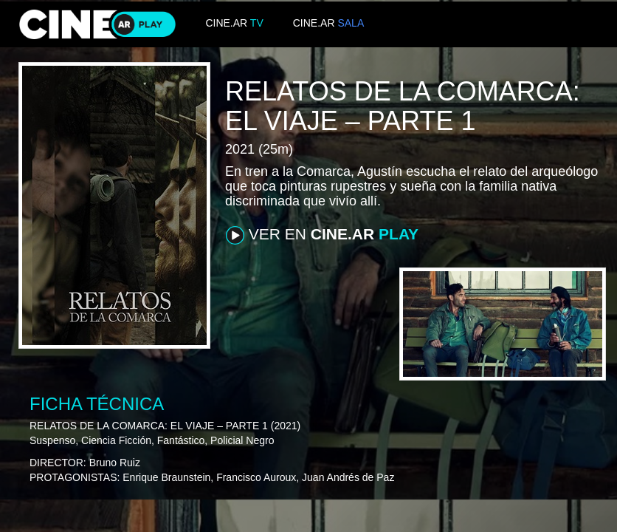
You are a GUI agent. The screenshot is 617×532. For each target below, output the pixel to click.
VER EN (322, 235)
